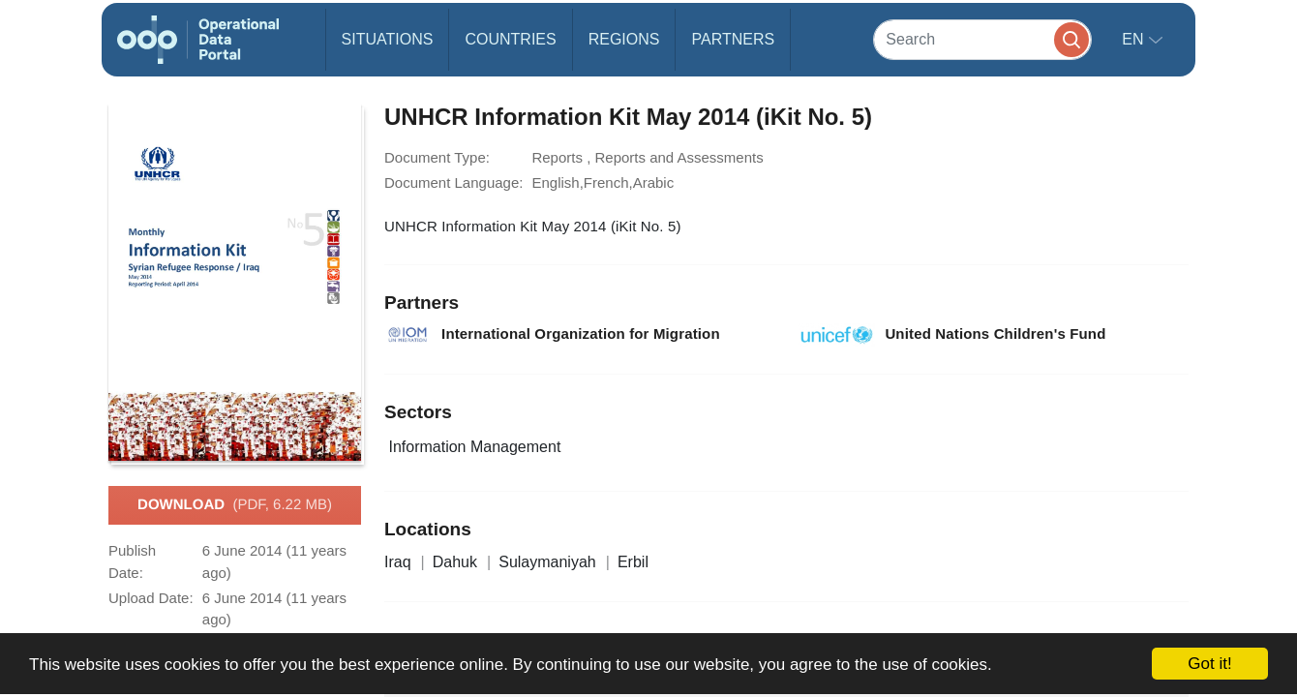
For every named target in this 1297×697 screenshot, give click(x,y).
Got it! (1209, 663)
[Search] (982, 39)
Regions (624, 39)
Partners (732, 39)
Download (234, 505)
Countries (510, 39)
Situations (388, 39)
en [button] (1135, 39)
